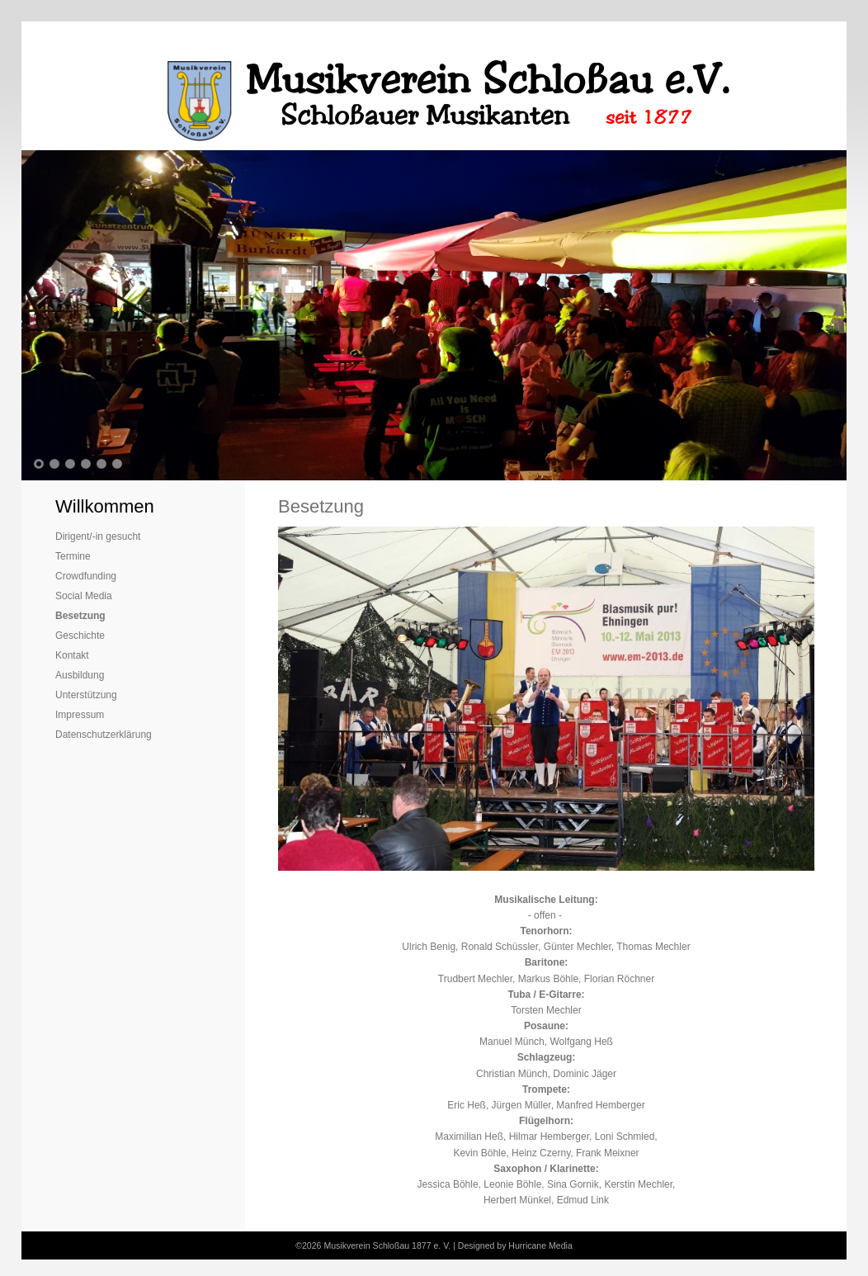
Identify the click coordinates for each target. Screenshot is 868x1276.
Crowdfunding (85, 576)
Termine (73, 556)
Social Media (83, 596)
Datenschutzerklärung (103, 734)
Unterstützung (86, 695)
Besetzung (80, 615)
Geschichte (80, 635)
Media (561, 1245)
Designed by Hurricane (503, 1245)
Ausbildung (79, 675)
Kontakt (72, 655)
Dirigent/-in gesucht (97, 536)
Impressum (79, 715)
